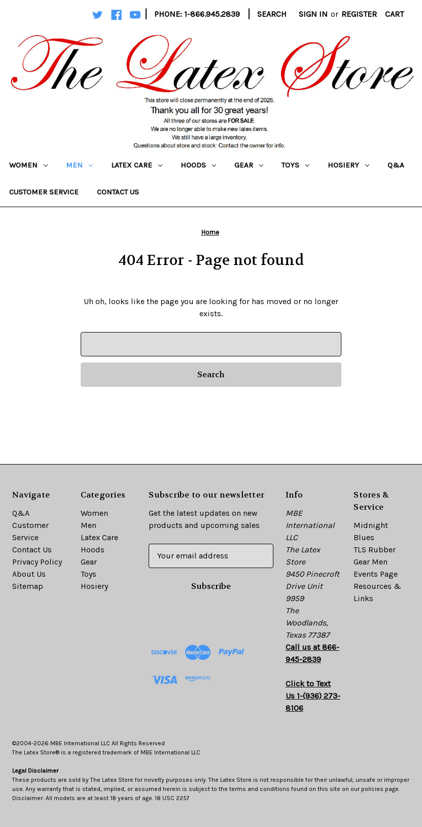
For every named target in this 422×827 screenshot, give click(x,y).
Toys (295, 165)
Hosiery (348, 165)
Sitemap (27, 586)
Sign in (313, 14)
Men (79, 165)
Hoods (198, 165)
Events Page (376, 574)
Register (359, 14)
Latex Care (136, 165)
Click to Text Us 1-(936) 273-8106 (313, 696)
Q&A (396, 165)
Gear (248, 165)
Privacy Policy (37, 562)
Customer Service (44, 191)
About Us (29, 574)
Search (272, 14)
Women (28, 165)
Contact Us (118, 191)
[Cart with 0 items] (394, 14)
